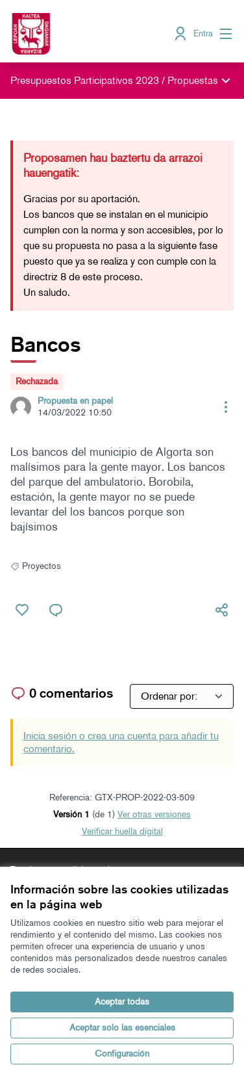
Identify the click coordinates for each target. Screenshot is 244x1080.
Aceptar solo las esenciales (122, 1027)
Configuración (122, 1053)
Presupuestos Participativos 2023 (84, 80)
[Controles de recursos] (226, 407)
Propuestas (192, 80)
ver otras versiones (154, 814)
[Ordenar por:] (182, 696)
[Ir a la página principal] (92, 34)
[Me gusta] (22, 610)
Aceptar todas (122, 1001)
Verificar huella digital (122, 831)
